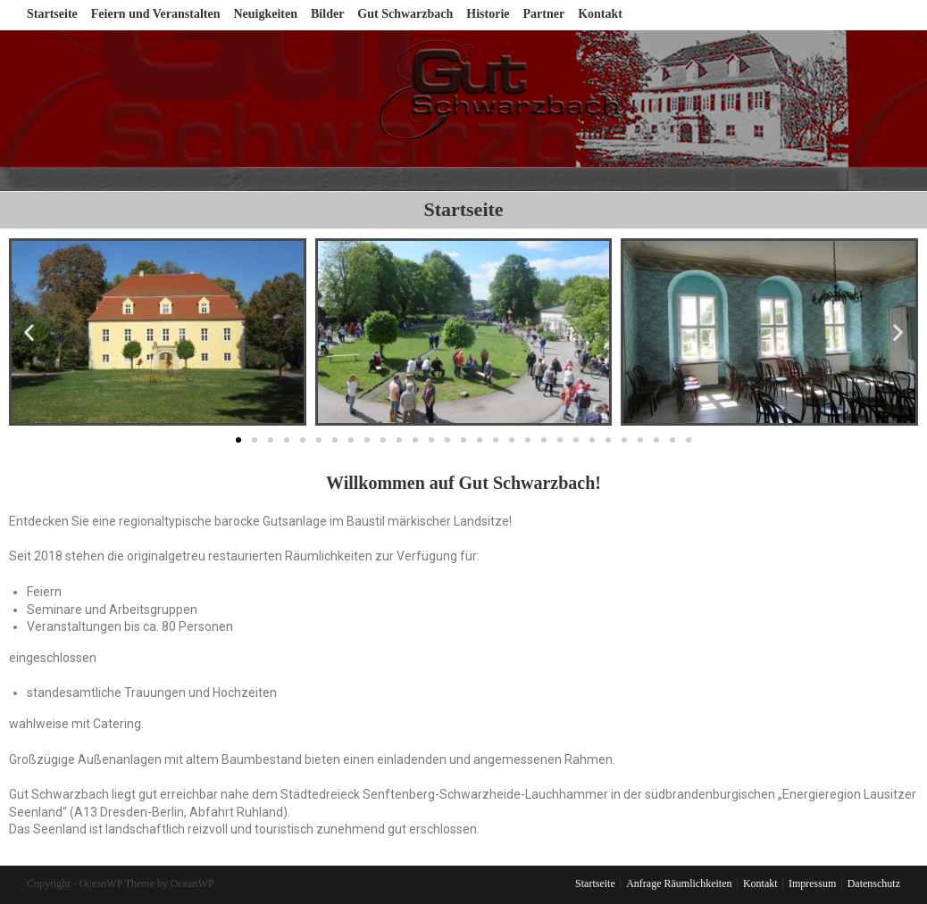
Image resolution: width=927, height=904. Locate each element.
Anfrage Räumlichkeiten (678, 883)
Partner (544, 14)
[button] (238, 440)
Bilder (327, 14)
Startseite (52, 14)
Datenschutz (874, 883)
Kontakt (600, 14)
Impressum (812, 883)
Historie (487, 14)
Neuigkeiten (265, 14)
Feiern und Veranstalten (156, 14)
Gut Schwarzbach (405, 14)
